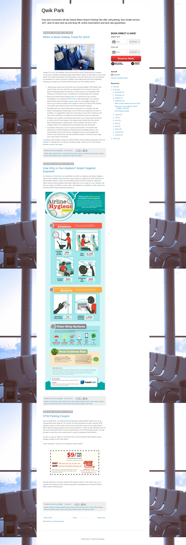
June (117, 120)
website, (46, 142)
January (118, 135)
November (118, 95)
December (118, 92)
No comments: (68, 150)
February (118, 132)
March (117, 129)
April (116, 126)
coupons (51, 144)
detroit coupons (55, 509)
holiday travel (66, 155)
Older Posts (101, 518)
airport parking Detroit (55, 153)
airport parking (53, 401)
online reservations (76, 155)
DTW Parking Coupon (56, 416)
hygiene (82, 403)
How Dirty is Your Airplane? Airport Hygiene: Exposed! (126, 107)
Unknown (116, 75)
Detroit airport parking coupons (81, 401)
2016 (115, 87)
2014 (115, 138)
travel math (89, 403)
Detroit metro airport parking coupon (71, 509)
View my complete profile (119, 78)
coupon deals (73, 101)
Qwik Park (53, 10)
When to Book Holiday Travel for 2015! (66, 37)
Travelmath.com (59, 176)
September (119, 101)
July (116, 117)
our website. (97, 183)
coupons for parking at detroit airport (88, 153)
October (118, 98)
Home (75, 518)
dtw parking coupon (56, 155)
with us (73, 97)
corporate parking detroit (69, 153)
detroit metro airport (56, 403)
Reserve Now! (126, 58)
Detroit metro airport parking (71, 403)
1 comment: (68, 504)
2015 (115, 90)
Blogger (101, 539)
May (116, 123)
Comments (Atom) (58, 521)
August (117, 114)
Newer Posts (48, 518)
